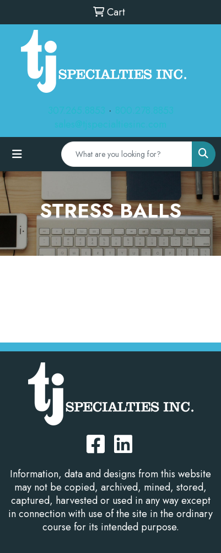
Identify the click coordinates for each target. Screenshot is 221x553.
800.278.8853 (144, 110)
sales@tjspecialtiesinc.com (110, 124)
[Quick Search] (126, 154)
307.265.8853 (76, 110)
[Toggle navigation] (17, 154)
